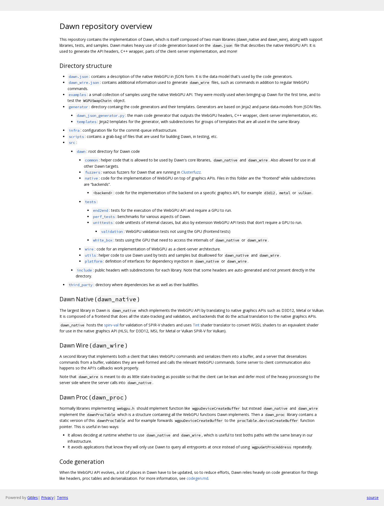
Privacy (47, 497)
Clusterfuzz (191, 172)
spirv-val (111, 325)
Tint (196, 325)
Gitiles (32, 497)
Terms (62, 497)
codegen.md (197, 478)
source (373, 497)
